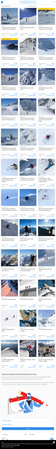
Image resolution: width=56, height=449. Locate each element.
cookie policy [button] (17, 445)
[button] (54, 442)
